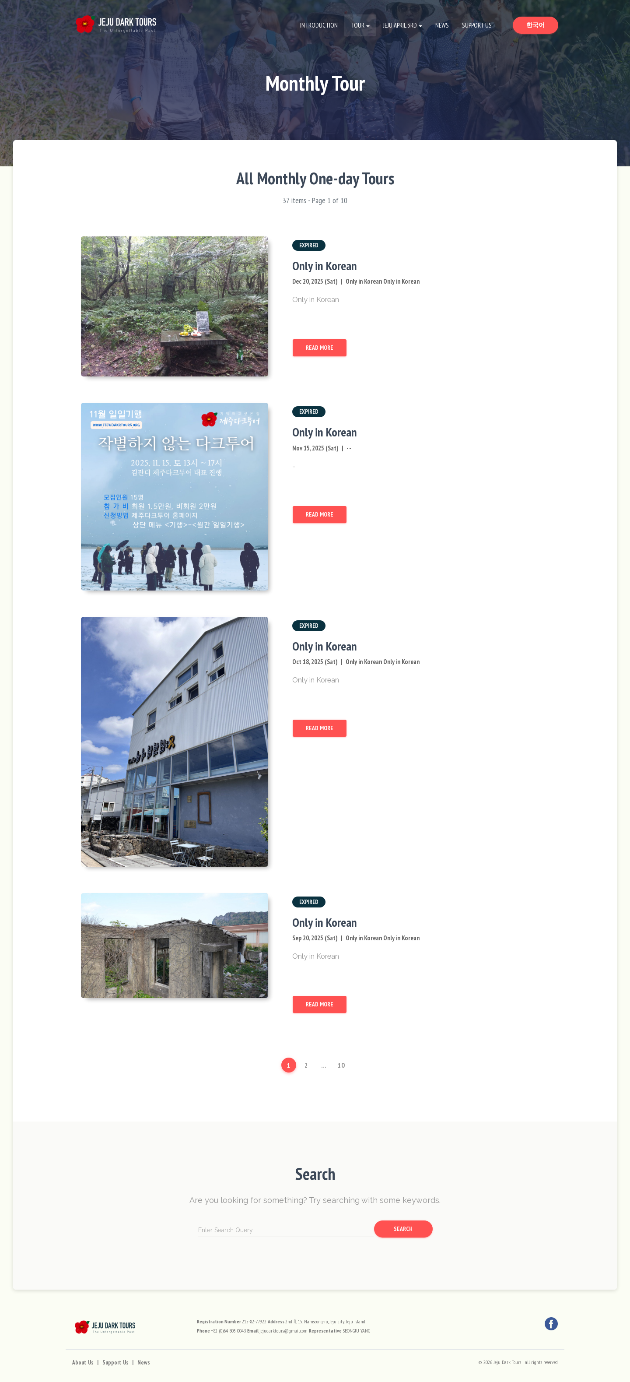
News (442, 25)
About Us (83, 1362)
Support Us (477, 25)
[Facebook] (551, 1323)
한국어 (542, 25)
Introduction (319, 25)
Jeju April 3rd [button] (400, 25)
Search (403, 1229)
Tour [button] (357, 25)
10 (341, 1065)
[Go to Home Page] (116, 22)
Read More (319, 348)
